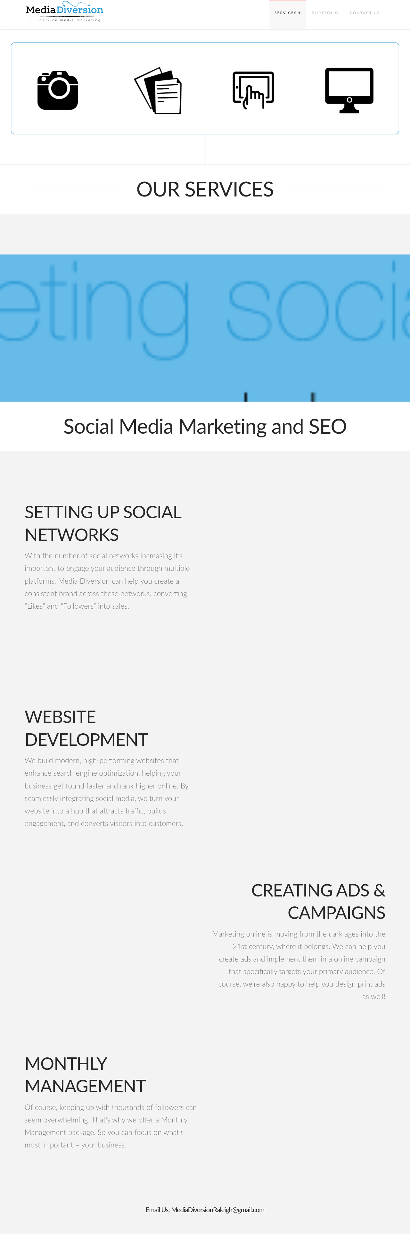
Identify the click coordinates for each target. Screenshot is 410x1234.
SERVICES (286, 12)
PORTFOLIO (325, 12)
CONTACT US (365, 12)
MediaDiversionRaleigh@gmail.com (217, 1209)
